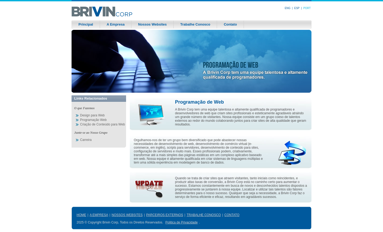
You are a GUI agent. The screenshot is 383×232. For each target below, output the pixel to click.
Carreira (85, 140)
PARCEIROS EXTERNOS (164, 215)
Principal (85, 24)
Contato (230, 24)
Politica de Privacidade (181, 222)
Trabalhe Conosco (195, 24)
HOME (81, 215)
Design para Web (92, 115)
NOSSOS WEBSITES (127, 215)
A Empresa (115, 24)
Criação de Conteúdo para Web (102, 124)
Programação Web (93, 120)
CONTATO (232, 215)
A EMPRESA (99, 215)
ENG (287, 8)
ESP (296, 8)
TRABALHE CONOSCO (204, 215)
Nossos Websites (152, 24)
